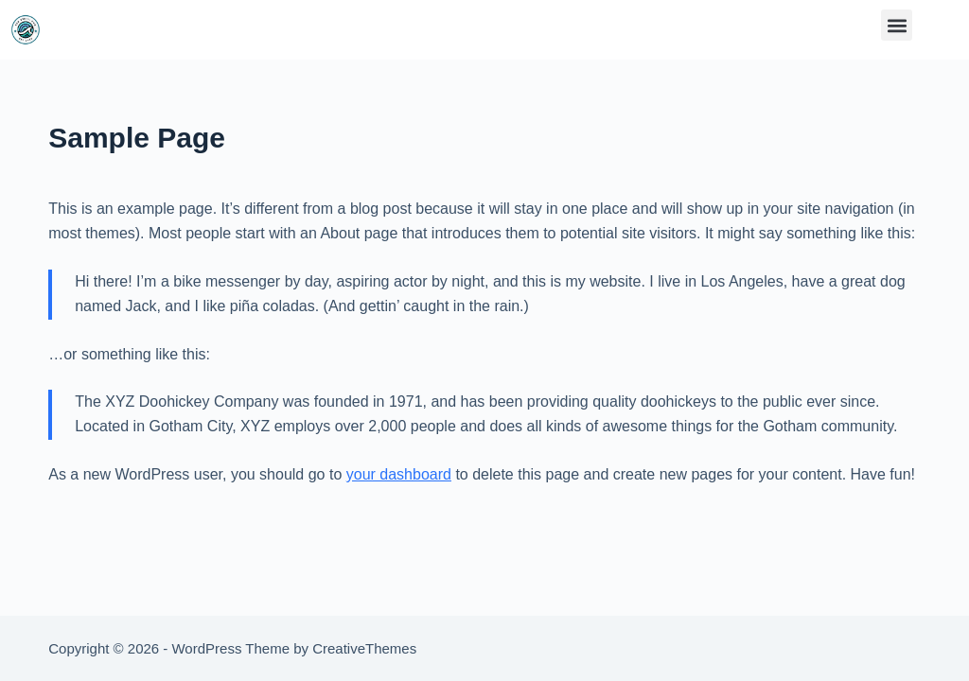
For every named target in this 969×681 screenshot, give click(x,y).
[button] (896, 25)
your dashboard (398, 474)
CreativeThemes (364, 648)
